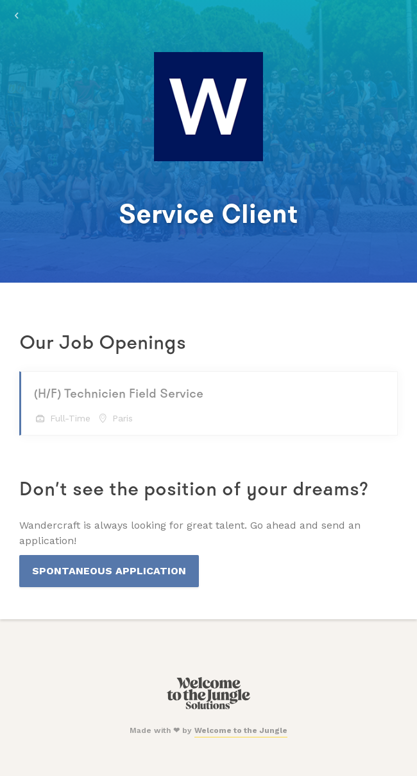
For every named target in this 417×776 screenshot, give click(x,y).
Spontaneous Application (109, 571)
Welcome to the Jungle (240, 730)
